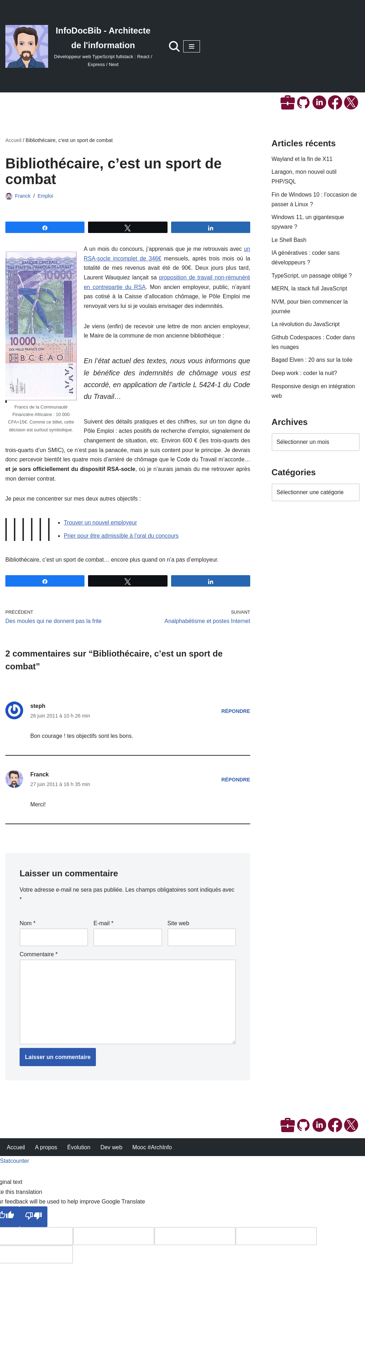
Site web (178, 930)
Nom (27, 930)
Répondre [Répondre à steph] (235, 716)
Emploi (45, 196)
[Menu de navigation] (191, 46)
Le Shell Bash (289, 242)
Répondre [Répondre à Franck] (235, 785)
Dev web (112, 1354)
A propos (46, 1354)
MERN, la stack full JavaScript (310, 291)
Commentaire (39, 961)
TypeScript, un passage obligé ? (312, 278)
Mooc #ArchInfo (153, 1354)
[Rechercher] (174, 46)
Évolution (79, 1354)
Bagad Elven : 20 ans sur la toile (312, 364)
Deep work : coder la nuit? (305, 377)
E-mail (103, 930)
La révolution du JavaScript (306, 327)
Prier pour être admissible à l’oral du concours (122, 540)
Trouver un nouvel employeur (101, 527)
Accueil (13, 140)
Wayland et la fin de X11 (302, 159)
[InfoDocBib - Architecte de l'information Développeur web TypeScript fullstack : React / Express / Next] (80, 46)
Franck (23, 196)
